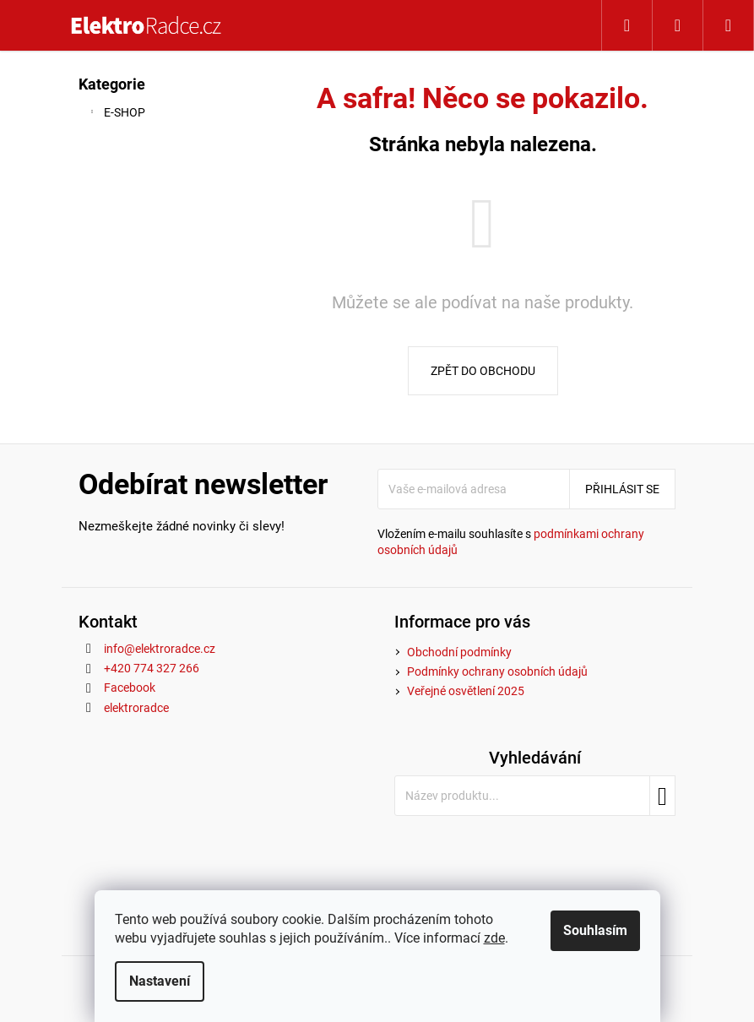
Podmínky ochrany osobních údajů (497, 671)
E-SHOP (116, 115)
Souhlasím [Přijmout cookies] (595, 930)
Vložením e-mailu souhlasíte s (510, 542)
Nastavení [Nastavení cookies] (159, 981)
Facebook (129, 687)
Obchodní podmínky (459, 652)
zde (494, 938)
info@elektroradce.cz (159, 648)
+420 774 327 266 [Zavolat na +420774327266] (151, 668)
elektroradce (136, 708)
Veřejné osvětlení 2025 (465, 691)
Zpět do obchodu (483, 371)
